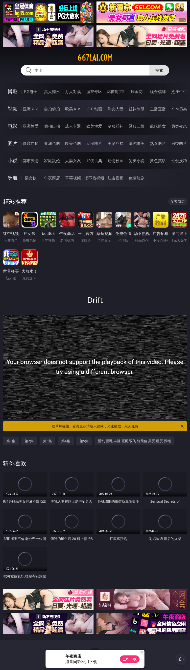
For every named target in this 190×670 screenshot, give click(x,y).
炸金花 (136, 91)
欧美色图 (73, 143)
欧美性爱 (94, 126)
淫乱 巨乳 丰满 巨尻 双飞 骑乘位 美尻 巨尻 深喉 (134, 441)
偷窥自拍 (31, 143)
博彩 (13, 91)
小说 (13, 160)
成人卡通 (73, 126)
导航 (13, 177)
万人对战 (73, 91)
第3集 (47, 441)
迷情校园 (115, 160)
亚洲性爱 (31, 126)
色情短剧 (136, 178)
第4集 (65, 441)
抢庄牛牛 (179, 91)
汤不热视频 (94, 178)
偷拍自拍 (52, 126)
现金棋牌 (158, 91)
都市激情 (31, 160)
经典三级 (136, 126)
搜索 (159, 70)
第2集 (29, 441)
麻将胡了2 (115, 91)
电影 (13, 126)
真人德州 (52, 91)
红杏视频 (115, 178)
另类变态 (179, 126)
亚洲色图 (52, 143)
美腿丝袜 (115, 143)
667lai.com (94, 58)
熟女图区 (158, 143)
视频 (13, 108)
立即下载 (130, 659)
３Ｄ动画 (94, 109)
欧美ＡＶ (73, 109)
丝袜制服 (136, 109)
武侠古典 (94, 160)
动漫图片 (94, 143)
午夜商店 (52, 178)
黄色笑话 (158, 160)
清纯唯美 (136, 143)
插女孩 (31, 178)
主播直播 (158, 109)
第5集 (84, 441)
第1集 (10, 441)
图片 (13, 143)
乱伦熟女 (158, 126)
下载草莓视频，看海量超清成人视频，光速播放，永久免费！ (116, 426)
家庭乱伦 (52, 160)
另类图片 (179, 143)
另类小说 (136, 160)
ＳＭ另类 (179, 109)
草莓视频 (73, 178)
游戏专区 (94, 91)
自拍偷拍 (52, 109)
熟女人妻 (115, 109)
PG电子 (30, 91)
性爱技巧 (179, 160)
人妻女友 (73, 160)
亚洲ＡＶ (31, 109)
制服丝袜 (115, 126)
